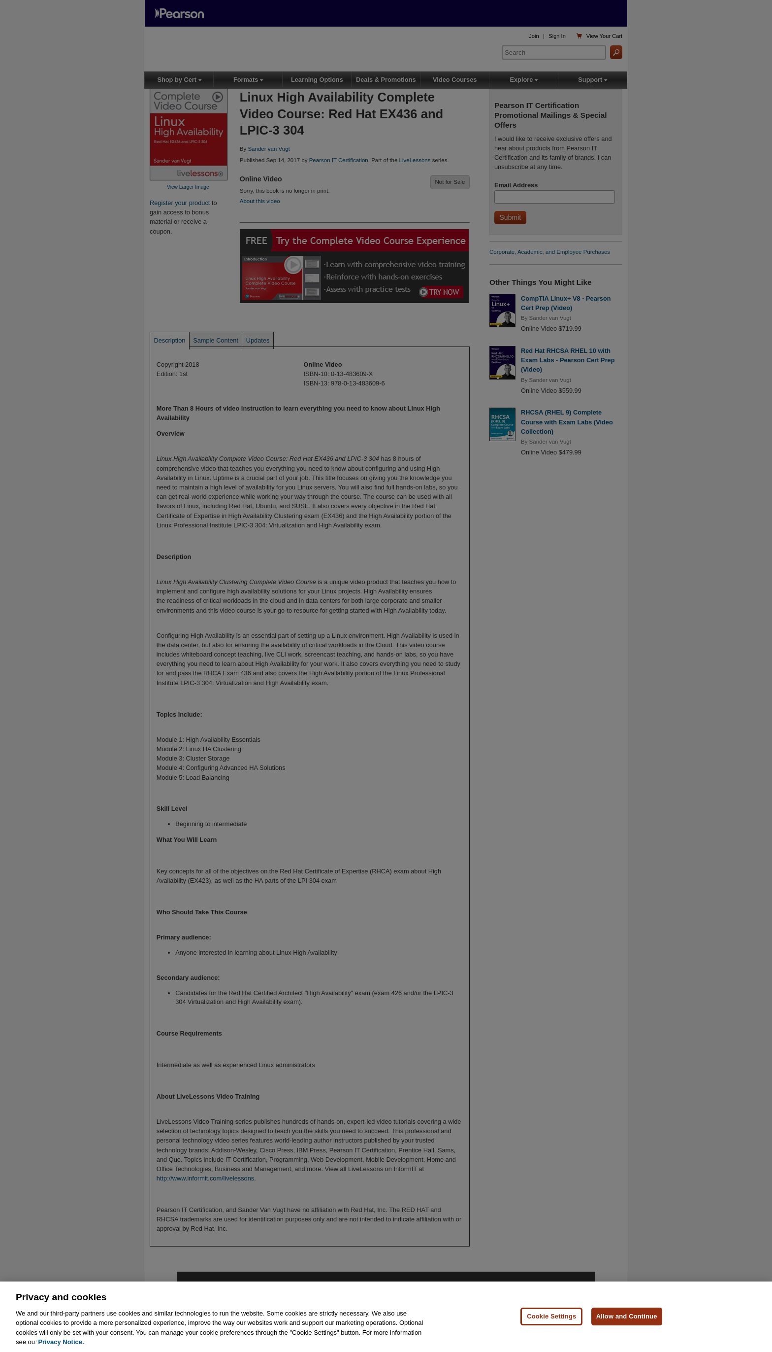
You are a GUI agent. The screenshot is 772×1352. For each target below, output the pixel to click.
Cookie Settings (551, 1316)
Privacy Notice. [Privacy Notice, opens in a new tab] (61, 1342)
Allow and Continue (626, 1316)
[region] (386, 1317)
